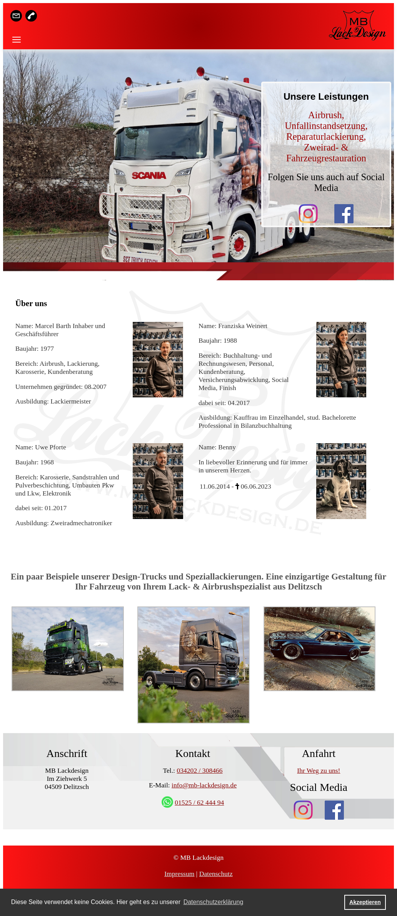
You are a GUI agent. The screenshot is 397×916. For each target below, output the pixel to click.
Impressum (179, 873)
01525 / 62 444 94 (199, 802)
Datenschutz (216, 873)
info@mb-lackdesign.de (204, 785)
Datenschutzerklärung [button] (213, 902)
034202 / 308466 (199, 770)
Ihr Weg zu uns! (318, 770)
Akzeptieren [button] (365, 902)
